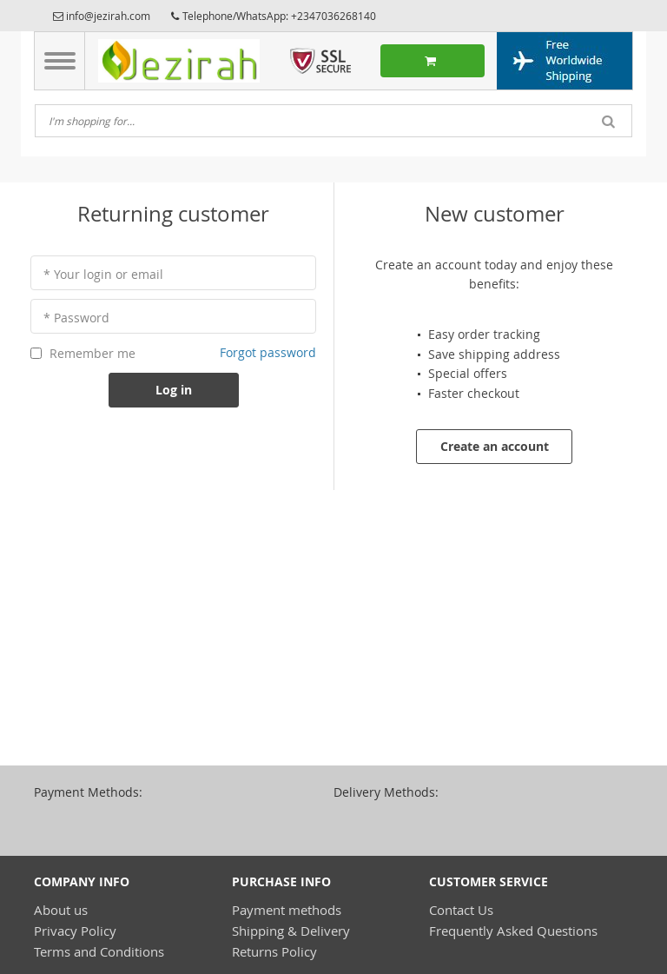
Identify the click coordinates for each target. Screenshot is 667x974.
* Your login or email (103, 274)
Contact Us (461, 909)
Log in (173, 389)
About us (61, 909)
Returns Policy (274, 951)
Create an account (494, 446)
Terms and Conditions (99, 951)
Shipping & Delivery (291, 930)
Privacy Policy (75, 930)
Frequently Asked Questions (513, 930)
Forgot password (268, 352)
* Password (76, 317)
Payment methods (286, 909)
